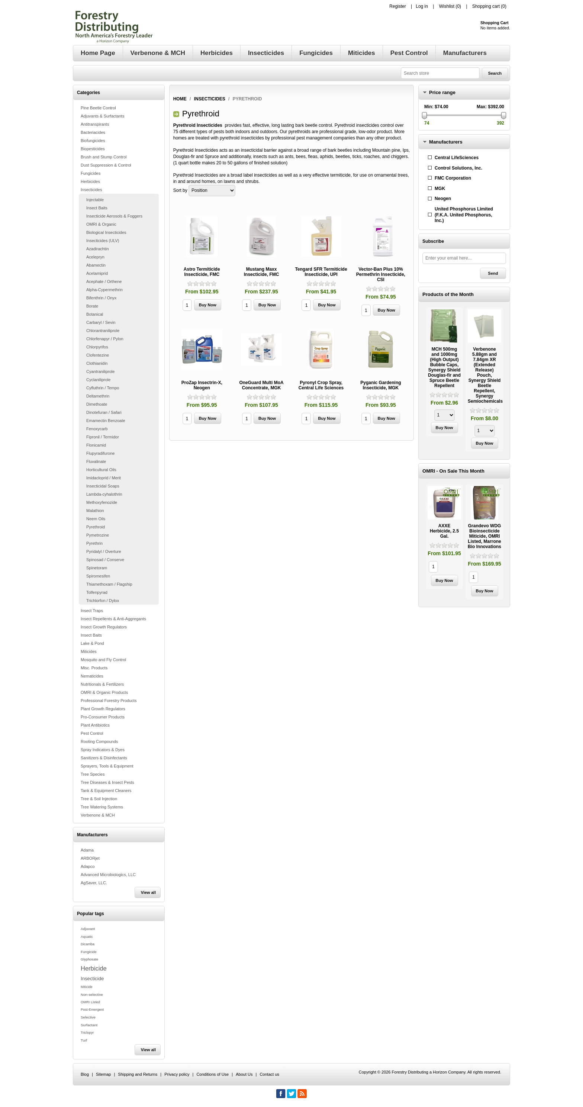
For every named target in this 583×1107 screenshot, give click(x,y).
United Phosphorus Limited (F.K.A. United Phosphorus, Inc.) (464, 214)
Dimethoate (96, 404)
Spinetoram (96, 568)
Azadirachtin (97, 249)
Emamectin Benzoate (105, 420)
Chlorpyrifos (97, 347)
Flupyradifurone (100, 453)
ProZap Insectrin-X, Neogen (201, 385)
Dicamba (87, 944)
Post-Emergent (92, 1009)
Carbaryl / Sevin (100, 322)
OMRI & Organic (101, 224)
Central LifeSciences (457, 157)
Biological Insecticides (106, 232)
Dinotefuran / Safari (104, 412)
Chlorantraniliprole (102, 330)
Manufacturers (446, 142)
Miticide (87, 987)
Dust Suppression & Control (106, 165)
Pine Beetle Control (98, 108)
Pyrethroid (95, 527)
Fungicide (89, 952)
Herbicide (94, 968)
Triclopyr (87, 1032)
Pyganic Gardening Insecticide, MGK (380, 385)
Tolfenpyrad (96, 592)
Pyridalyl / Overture (103, 551)
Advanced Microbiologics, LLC (108, 874)
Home (180, 99)
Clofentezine (97, 355)
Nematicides (92, 676)
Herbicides (90, 181)
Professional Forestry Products (108, 700)
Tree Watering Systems (102, 807)
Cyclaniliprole (98, 379)
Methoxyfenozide (101, 502)
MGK (440, 188)
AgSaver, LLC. (94, 883)
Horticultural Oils (101, 469)
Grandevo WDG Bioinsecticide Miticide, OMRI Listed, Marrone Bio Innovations (484, 536)
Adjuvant (88, 929)
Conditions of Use (212, 1074)
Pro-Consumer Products (103, 717)
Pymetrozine (97, 535)
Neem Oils (95, 519)
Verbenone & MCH (98, 815)
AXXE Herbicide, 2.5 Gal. (444, 531)
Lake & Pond (92, 643)
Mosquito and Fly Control (103, 659)
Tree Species (92, 774)
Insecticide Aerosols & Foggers (114, 216)
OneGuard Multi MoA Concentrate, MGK (261, 385)
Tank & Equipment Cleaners (106, 790)
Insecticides (91, 189)
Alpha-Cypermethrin (104, 289)
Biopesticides (93, 149)
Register (397, 6)
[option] (444, 373)
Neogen (443, 198)
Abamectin (96, 265)
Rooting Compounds (99, 741)
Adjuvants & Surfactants (102, 116)
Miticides (89, 651)
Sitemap (103, 1074)
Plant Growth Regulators (103, 709)
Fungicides (90, 173)
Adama (87, 850)
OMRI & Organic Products (104, 692)
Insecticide (92, 978)
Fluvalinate (96, 461)
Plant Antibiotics (95, 725)
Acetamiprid (97, 273)
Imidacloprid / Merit (103, 478)
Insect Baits (96, 208)
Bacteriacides (93, 132)
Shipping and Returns (137, 1074)
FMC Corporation (453, 178)
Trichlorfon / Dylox (102, 600)
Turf (84, 1040)
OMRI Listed (90, 1002)
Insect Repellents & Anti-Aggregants (113, 619)
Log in (422, 6)
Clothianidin (96, 363)
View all (148, 892)
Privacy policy (176, 1074)
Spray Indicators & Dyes (103, 749)
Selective (88, 1017)
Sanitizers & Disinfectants (104, 758)
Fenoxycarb (96, 429)
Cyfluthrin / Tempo (102, 388)
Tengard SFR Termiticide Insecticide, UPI (321, 272)
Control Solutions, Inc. (458, 168)
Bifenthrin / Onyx (101, 298)
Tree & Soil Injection (99, 799)
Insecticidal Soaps (102, 486)
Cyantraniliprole (100, 371)
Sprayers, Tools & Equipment (107, 766)
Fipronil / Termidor (102, 437)
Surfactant (89, 1025)
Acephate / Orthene (104, 281)
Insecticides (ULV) (102, 240)
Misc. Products (94, 668)
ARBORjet (90, 858)
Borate (92, 306)
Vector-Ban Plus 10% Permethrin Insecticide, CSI (380, 274)
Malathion (95, 510)
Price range (442, 92)
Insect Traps (92, 610)
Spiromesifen (98, 576)
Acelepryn (95, 257)
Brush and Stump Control (104, 157)
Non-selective (92, 994)
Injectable (95, 199)
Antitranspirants (95, 124)
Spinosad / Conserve (105, 559)
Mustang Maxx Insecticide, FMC (261, 272)
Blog (85, 1074)
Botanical (94, 314)
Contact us (269, 1074)
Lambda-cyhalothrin (104, 494)
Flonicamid (96, 445)
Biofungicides (93, 140)
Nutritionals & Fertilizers (102, 684)
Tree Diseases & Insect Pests (107, 782)
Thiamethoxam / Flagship (109, 584)
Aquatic (87, 936)
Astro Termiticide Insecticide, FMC (202, 272)
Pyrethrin (94, 543)
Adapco (87, 866)
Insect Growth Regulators (104, 627)
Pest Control (92, 733)
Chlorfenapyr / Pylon (104, 339)
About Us (244, 1074)
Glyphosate (89, 959)
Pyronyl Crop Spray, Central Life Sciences (321, 385)
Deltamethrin (97, 396)
